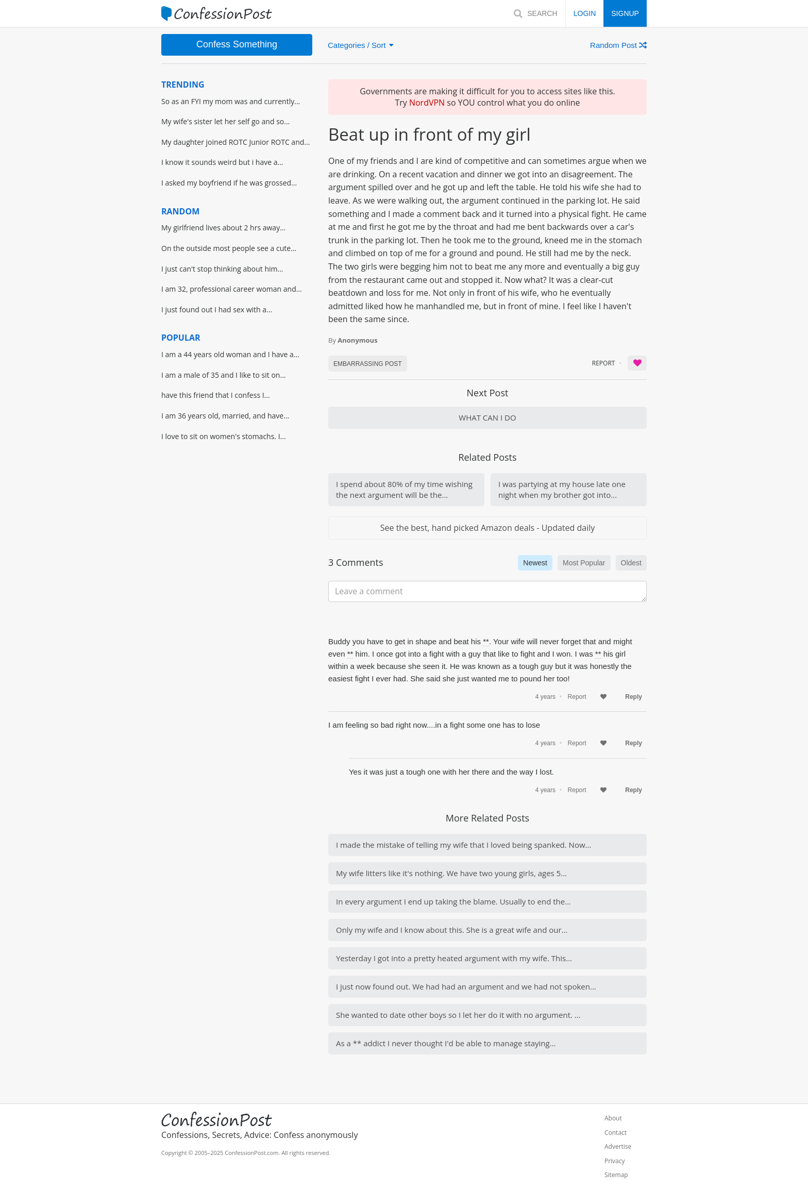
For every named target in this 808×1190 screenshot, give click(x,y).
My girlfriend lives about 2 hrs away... (223, 227)
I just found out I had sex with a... (216, 309)
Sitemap (616, 1175)
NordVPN (427, 102)
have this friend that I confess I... (215, 395)
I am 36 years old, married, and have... (225, 416)
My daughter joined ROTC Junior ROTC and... (235, 142)
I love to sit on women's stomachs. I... (223, 436)
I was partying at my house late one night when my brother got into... (562, 489)
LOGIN (585, 13)
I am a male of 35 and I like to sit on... (223, 375)
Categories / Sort (361, 45)
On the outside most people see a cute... (228, 248)
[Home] (216, 13)
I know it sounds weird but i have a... (222, 162)
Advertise (617, 1147)
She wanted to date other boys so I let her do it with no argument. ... (458, 1015)
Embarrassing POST (367, 363)
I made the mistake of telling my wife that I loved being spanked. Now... (463, 845)
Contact (615, 1133)
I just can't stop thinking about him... (222, 269)
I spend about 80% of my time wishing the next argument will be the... (404, 489)
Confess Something (236, 44)
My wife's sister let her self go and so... (225, 121)
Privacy (614, 1161)
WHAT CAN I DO (487, 417)
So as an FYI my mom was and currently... (230, 101)
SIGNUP (625, 13)
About (613, 1118)
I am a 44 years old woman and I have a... (230, 354)
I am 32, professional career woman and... (231, 289)
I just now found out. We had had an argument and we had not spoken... (466, 986)
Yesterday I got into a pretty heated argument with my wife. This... (454, 958)
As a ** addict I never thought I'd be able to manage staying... (446, 1043)
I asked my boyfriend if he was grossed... (229, 183)
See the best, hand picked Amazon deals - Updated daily (487, 527)
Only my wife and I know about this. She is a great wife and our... (451, 930)
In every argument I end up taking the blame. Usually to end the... (453, 901)
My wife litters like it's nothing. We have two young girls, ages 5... (451, 873)
